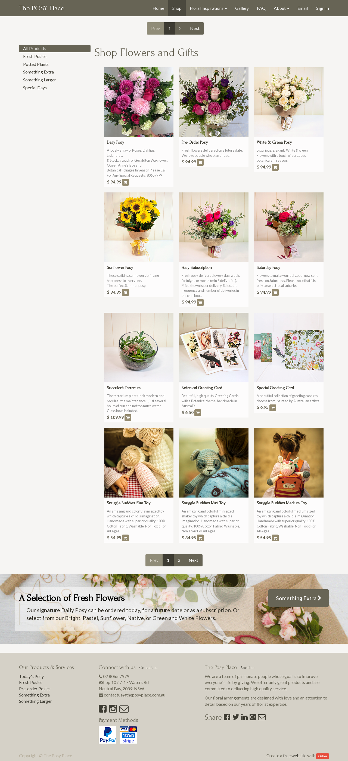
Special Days (35, 87)
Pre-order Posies (35, 688)
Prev (155, 28)
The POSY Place (41, 8)
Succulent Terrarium (124, 387)
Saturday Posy (268, 267)
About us (247, 667)
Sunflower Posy (120, 267)
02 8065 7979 (116, 676)
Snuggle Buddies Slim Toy (129, 503)
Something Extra (38, 71)
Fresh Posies (34, 56)
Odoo (322, 756)
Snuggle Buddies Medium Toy (282, 503)
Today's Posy (31, 676)
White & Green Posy (274, 142)
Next (195, 28)
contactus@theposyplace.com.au (134, 694)
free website (294, 755)
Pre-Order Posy (195, 142)
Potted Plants (36, 64)
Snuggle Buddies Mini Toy (204, 503)
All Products (34, 48)
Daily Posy (115, 142)
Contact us (148, 667)
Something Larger (39, 79)
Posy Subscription (197, 267)
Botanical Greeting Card (202, 387)
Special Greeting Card (275, 387)
